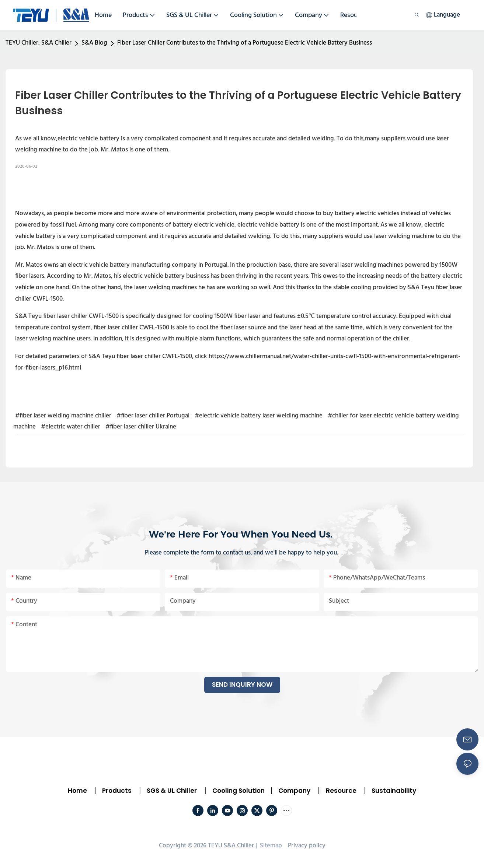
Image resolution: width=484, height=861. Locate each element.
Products (116, 790)
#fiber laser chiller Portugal (152, 416)
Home (77, 790)
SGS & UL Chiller (172, 790)
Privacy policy (306, 846)
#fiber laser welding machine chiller (63, 416)
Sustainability (394, 790)
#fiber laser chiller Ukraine (140, 427)
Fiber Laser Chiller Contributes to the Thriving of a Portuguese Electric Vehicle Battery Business (244, 43)
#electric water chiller (70, 427)
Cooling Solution (238, 790)
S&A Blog (94, 43)
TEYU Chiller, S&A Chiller (39, 43)
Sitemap (270, 846)
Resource (341, 790)
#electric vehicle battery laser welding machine (259, 416)
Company (294, 790)
